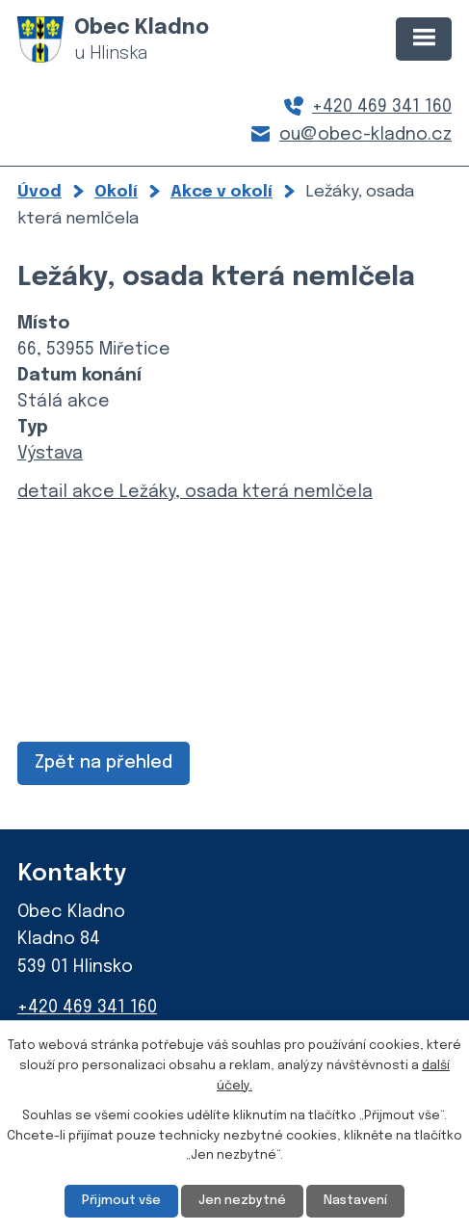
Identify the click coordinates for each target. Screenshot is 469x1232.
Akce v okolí (221, 191)
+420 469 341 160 (382, 107)
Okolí (116, 191)
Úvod (39, 191)
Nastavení (355, 1200)
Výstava (50, 453)
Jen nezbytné (242, 1200)
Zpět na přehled (103, 763)
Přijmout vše (121, 1200)
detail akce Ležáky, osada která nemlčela (195, 492)
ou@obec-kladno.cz (365, 135)
